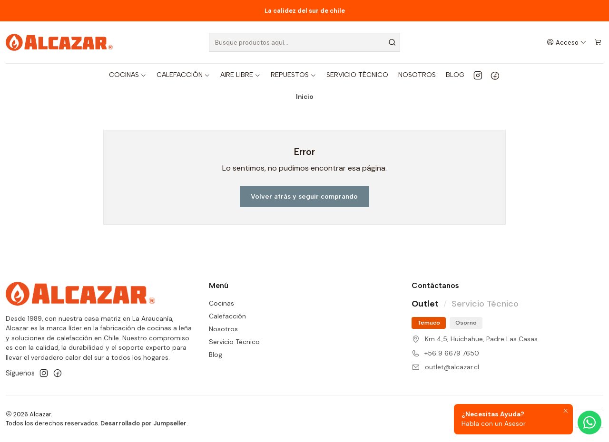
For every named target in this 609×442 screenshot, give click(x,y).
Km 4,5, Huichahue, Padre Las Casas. (482, 339)
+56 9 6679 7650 (451, 353)
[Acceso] (567, 42)
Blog (215, 354)
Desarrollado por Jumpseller (143, 423)
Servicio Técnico (234, 341)
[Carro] (597, 42)
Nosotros (223, 329)
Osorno (466, 323)
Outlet (425, 303)
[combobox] (305, 42)
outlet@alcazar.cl (452, 367)
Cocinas (221, 303)
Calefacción (227, 316)
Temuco (428, 323)
